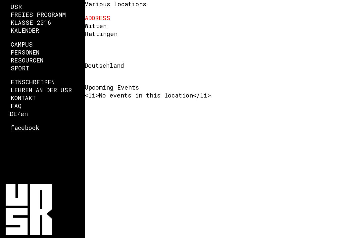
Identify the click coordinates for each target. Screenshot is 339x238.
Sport (20, 68)
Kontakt (23, 98)
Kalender (25, 30)
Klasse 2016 (31, 22)
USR (16, 7)
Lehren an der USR (41, 90)
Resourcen (27, 60)
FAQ (16, 106)
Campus (22, 44)
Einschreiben (33, 82)
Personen (25, 52)
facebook (25, 128)
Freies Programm (38, 15)
